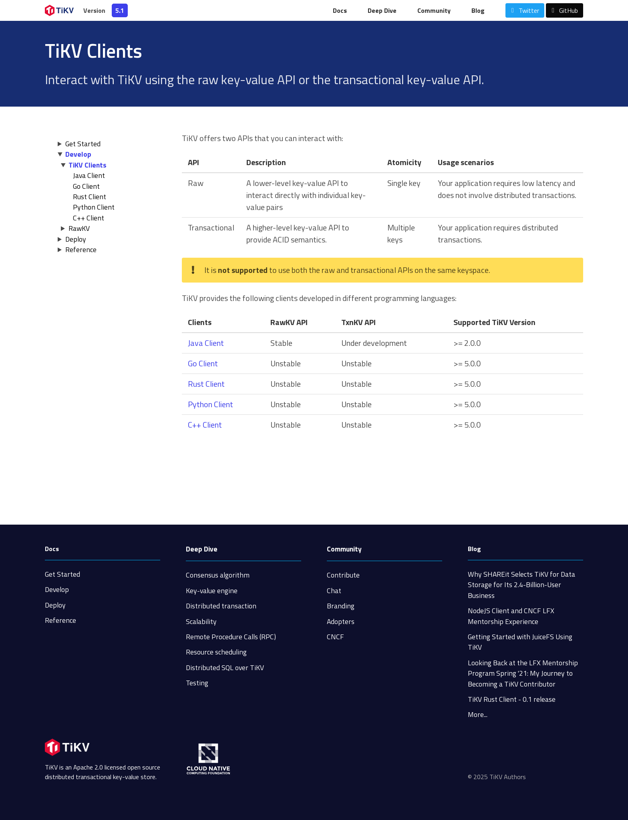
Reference (81, 249)
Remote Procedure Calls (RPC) (231, 636)
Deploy (75, 239)
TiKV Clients (87, 165)
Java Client (89, 175)
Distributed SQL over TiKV (225, 667)
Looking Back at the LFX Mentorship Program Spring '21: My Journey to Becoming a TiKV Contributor (523, 673)
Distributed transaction (221, 605)
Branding (340, 605)
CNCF (335, 636)
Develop (78, 154)
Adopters (340, 621)
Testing (197, 682)
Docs (340, 10)
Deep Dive (382, 10)
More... (477, 714)
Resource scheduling (216, 651)
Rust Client (89, 196)
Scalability (201, 621)
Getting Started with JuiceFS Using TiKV (520, 641)
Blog (478, 10)
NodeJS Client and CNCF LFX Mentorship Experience (511, 615)
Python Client (94, 207)
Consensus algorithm (218, 575)
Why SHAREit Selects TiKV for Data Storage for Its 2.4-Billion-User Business (521, 585)
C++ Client (88, 217)
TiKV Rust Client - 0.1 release (512, 699)
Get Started (83, 143)
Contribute (343, 575)
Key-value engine (212, 590)
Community (434, 10)
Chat (334, 590)
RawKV (79, 228)
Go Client (86, 186)
